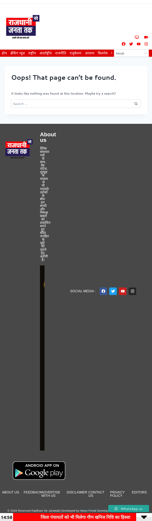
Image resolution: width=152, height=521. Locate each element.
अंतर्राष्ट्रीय (45, 53)
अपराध (89, 53)
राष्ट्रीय (32, 53)
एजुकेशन (75, 53)
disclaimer (77, 492)
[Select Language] (131, 53)
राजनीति (60, 53)
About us (10, 492)
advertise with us (50, 494)
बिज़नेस (103, 53)
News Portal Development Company (104, 510)
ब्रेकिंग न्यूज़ (17, 53)
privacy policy (117, 494)
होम (4, 53)
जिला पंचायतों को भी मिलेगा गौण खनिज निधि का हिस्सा (92, 517)
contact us (96, 494)
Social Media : (83, 291)
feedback (33, 492)
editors (139, 492)
